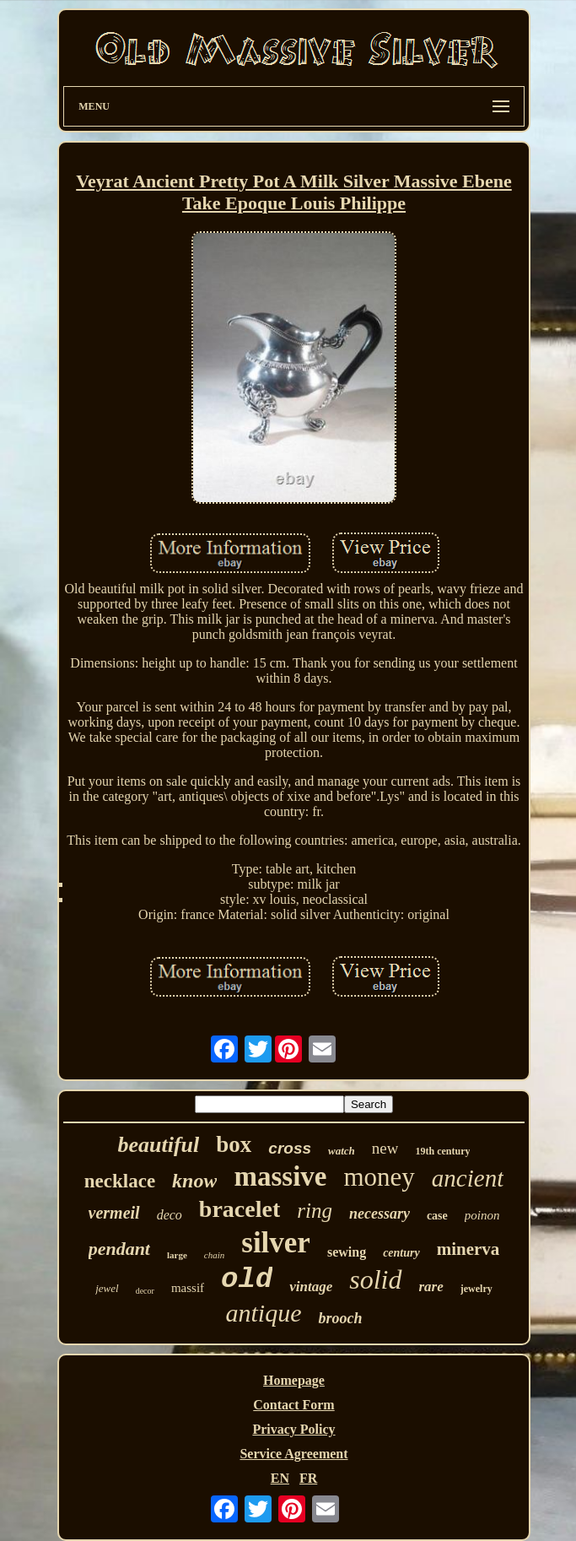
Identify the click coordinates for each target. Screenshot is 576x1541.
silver (275, 1242)
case (437, 1215)
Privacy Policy (293, 1429)
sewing (346, 1252)
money (378, 1177)
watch (341, 1150)
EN (280, 1478)
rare (431, 1287)
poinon (482, 1215)
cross (289, 1148)
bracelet (239, 1209)
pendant (119, 1248)
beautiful (159, 1145)
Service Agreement (293, 1453)
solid (375, 1279)
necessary (379, 1213)
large (177, 1255)
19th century (442, 1151)
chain (214, 1255)
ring (314, 1210)
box (233, 1144)
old (246, 1279)
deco (169, 1215)
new (385, 1148)
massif (187, 1288)
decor (145, 1290)
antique (263, 1313)
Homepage (294, 1380)
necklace (119, 1181)
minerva (468, 1249)
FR (308, 1478)
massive (280, 1176)
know (194, 1181)
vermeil (114, 1212)
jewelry (476, 1289)
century (401, 1252)
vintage (310, 1287)
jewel (106, 1288)
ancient (467, 1178)
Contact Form (293, 1405)
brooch (340, 1318)
